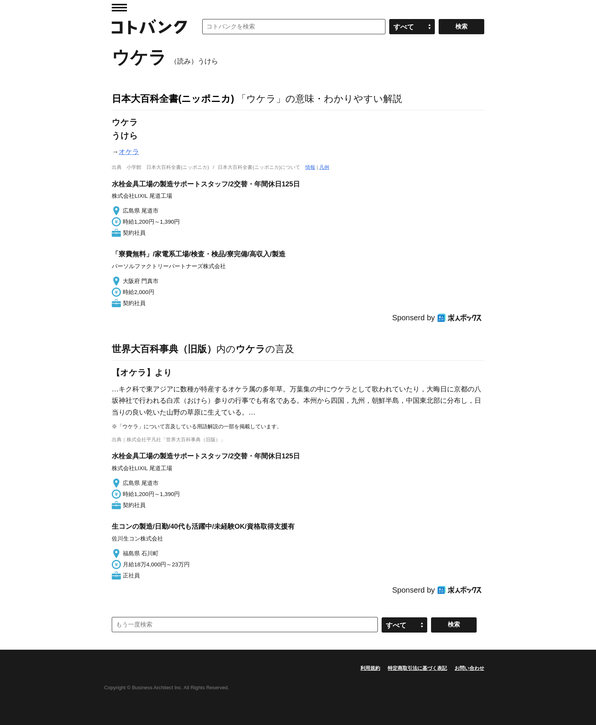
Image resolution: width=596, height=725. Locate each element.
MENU (119, 7)
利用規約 (370, 668)
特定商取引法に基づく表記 (417, 668)
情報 (310, 167)
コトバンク (149, 26)
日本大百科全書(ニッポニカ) (173, 98)
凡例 (324, 167)
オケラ (129, 152)
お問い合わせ (469, 668)
